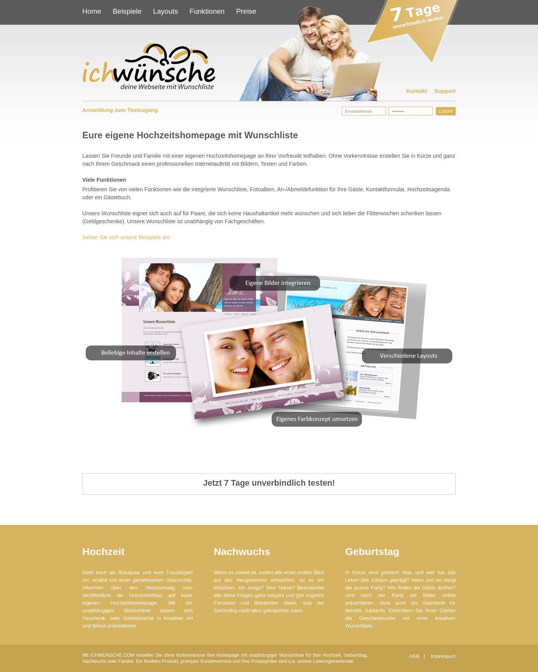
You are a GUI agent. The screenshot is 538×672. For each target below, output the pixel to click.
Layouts (165, 11)
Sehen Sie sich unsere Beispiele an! (126, 237)
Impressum (443, 656)
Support (445, 91)
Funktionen (206, 11)
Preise (246, 11)
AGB (415, 656)
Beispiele (127, 11)
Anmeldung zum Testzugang (120, 110)
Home (91, 11)
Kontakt (417, 91)
